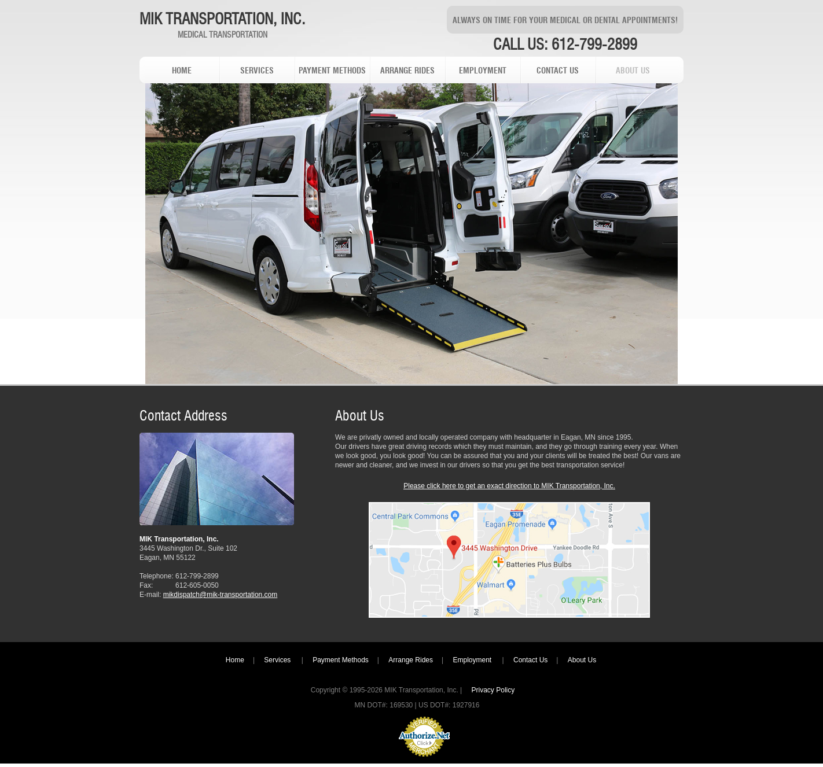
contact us (558, 71)
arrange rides (407, 71)
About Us (582, 660)
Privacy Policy (493, 690)
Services (278, 660)
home (182, 71)
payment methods (332, 71)
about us (633, 71)
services (257, 71)
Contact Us (530, 660)
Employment (473, 660)
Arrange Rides (410, 660)
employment (482, 71)
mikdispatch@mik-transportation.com (220, 595)
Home (235, 660)
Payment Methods (341, 660)
